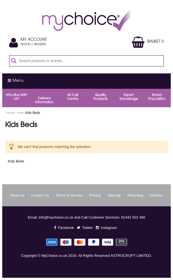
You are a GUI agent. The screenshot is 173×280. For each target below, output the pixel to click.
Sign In (25, 44)
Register (40, 44)
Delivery (156, 195)
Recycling (135, 195)
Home (11, 113)
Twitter (87, 228)
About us (17, 195)
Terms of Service (68, 195)
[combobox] (89, 61)
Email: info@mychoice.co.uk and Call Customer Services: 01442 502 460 (86, 217)
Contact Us (40, 195)
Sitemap (114, 195)
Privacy (95, 195)
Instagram (109, 228)
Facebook (66, 228)
